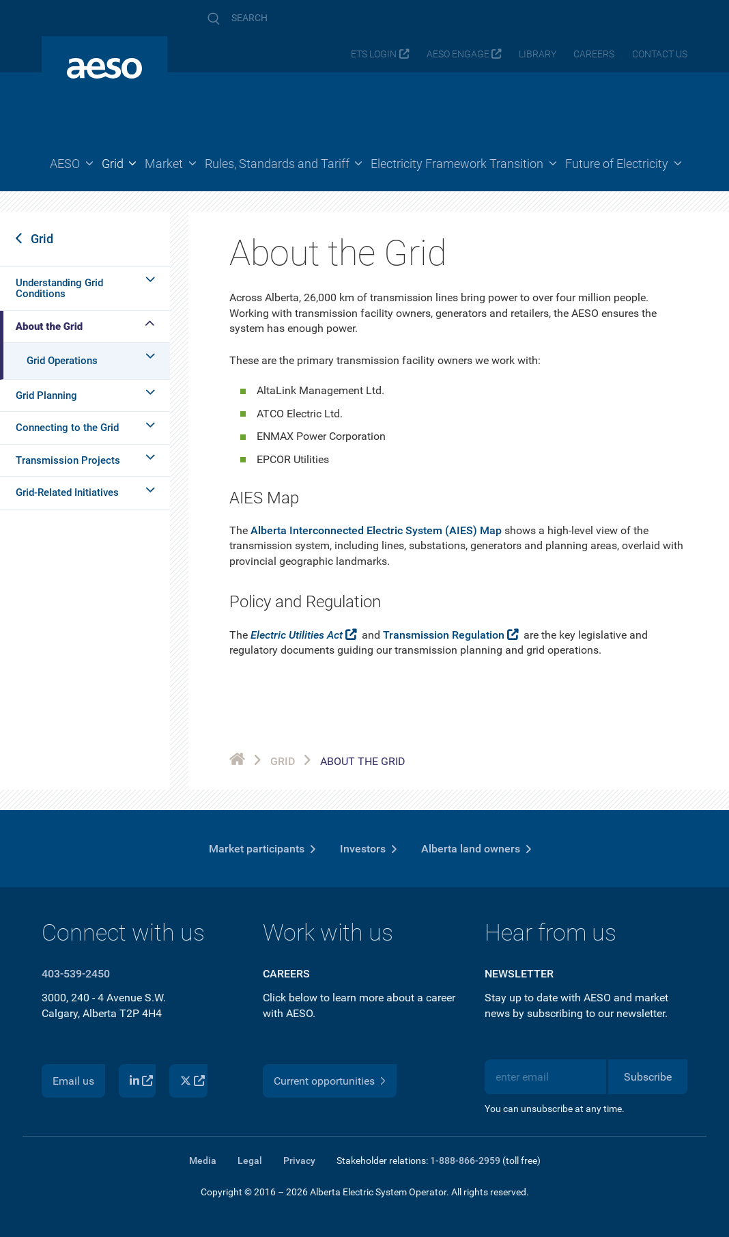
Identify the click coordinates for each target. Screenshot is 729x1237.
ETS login (374, 54)
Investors (363, 848)
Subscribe (648, 1076)
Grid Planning (46, 395)
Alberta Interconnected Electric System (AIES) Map (376, 530)
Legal (250, 1160)
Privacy (299, 1160)
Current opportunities (324, 1080)
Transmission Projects (68, 460)
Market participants (256, 848)
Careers (593, 54)
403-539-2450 (76, 973)
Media (202, 1160)
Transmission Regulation (443, 634)
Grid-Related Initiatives (67, 492)
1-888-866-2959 (465, 1160)
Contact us (659, 54)
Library (537, 54)
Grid (42, 239)
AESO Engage (458, 54)
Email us (73, 1080)
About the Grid (49, 326)
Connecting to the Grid (67, 427)
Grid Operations (62, 361)
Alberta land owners (470, 848)
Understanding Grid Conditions (59, 289)
